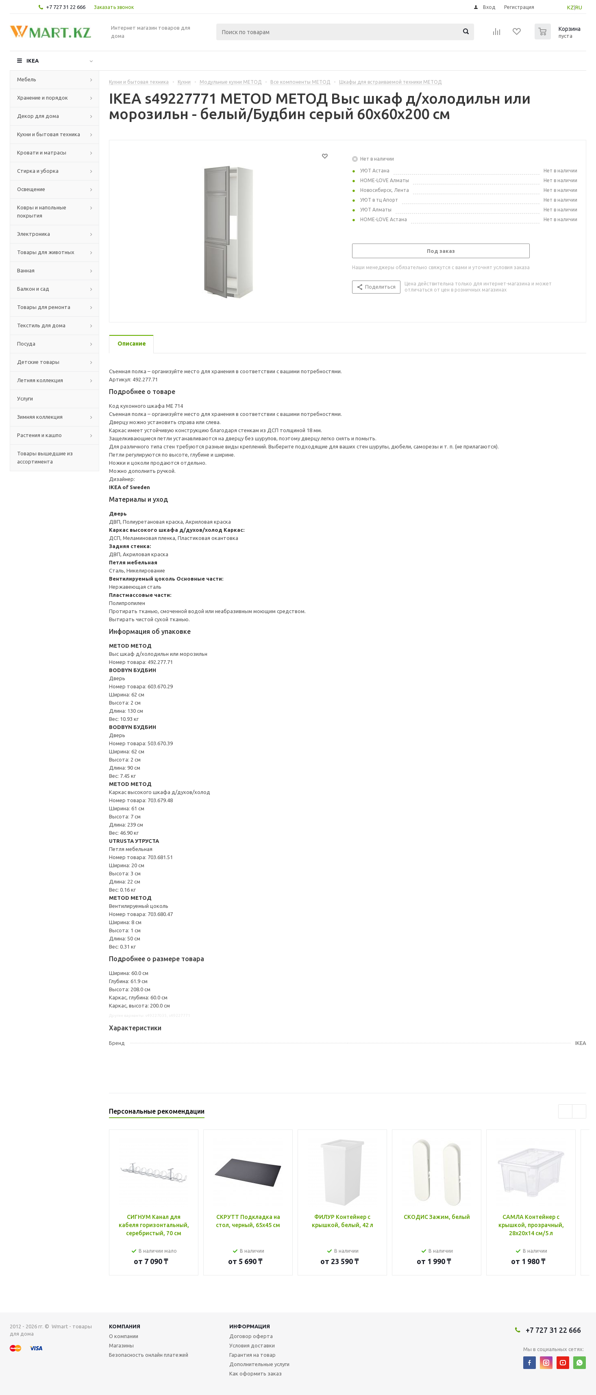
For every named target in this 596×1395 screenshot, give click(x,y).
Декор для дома (38, 116)
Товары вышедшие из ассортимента (45, 457)
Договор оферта (251, 1336)
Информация (249, 1326)
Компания (124, 1326)
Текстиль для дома (41, 325)
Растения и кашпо (39, 435)
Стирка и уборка (38, 171)
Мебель (26, 79)
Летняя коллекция (40, 380)
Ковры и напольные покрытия (41, 211)
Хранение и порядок (42, 97)
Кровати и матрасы (41, 152)
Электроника (33, 234)
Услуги (25, 398)
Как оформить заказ (255, 1373)
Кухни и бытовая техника (48, 134)
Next (579, 1111)
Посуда (26, 343)
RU (578, 7)
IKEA (32, 60)
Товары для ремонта (43, 307)
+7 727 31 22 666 (65, 7)
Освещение (31, 189)
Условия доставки (252, 1345)
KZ (570, 7)
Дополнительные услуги (259, 1364)
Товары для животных (45, 252)
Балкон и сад (33, 289)
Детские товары (38, 362)
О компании (123, 1336)
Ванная (26, 270)
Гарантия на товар (252, 1355)
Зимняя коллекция (40, 417)
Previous (565, 1111)
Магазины (121, 1345)
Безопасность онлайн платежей (148, 1355)
